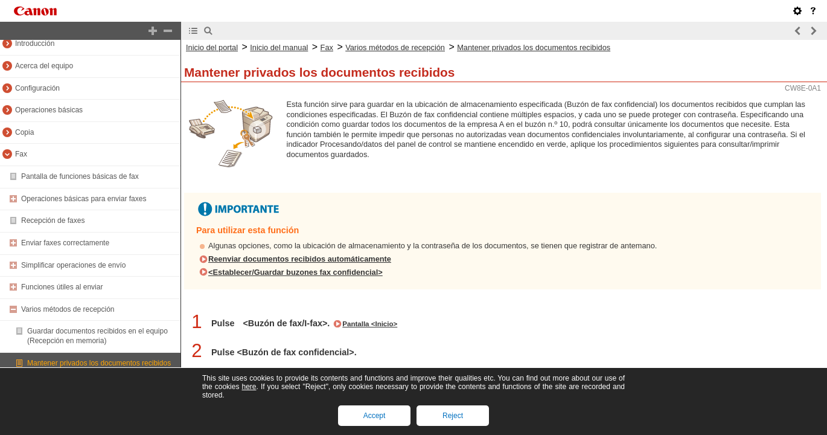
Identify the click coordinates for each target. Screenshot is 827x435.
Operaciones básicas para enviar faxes (83, 199)
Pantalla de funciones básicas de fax (80, 176)
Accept (374, 415)
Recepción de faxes (53, 220)
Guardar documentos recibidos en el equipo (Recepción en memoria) (97, 336)
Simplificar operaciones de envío (73, 265)
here (248, 386)
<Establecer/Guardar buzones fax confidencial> (295, 272)
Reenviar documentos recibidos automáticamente (299, 258)
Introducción (34, 43)
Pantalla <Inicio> (369, 323)
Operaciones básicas (49, 110)
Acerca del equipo (44, 66)
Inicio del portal (212, 47)
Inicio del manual (279, 47)
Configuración (37, 88)
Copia (24, 132)
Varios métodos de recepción (68, 309)
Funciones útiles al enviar (62, 287)
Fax (21, 154)
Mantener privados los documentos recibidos (99, 363)
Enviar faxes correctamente (65, 243)
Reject (452, 415)
